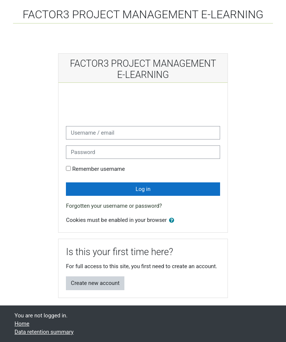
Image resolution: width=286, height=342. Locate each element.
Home (22, 323)
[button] (173, 220)
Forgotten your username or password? (114, 206)
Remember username (98, 169)
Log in (143, 189)
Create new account (95, 283)
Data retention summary (44, 332)
